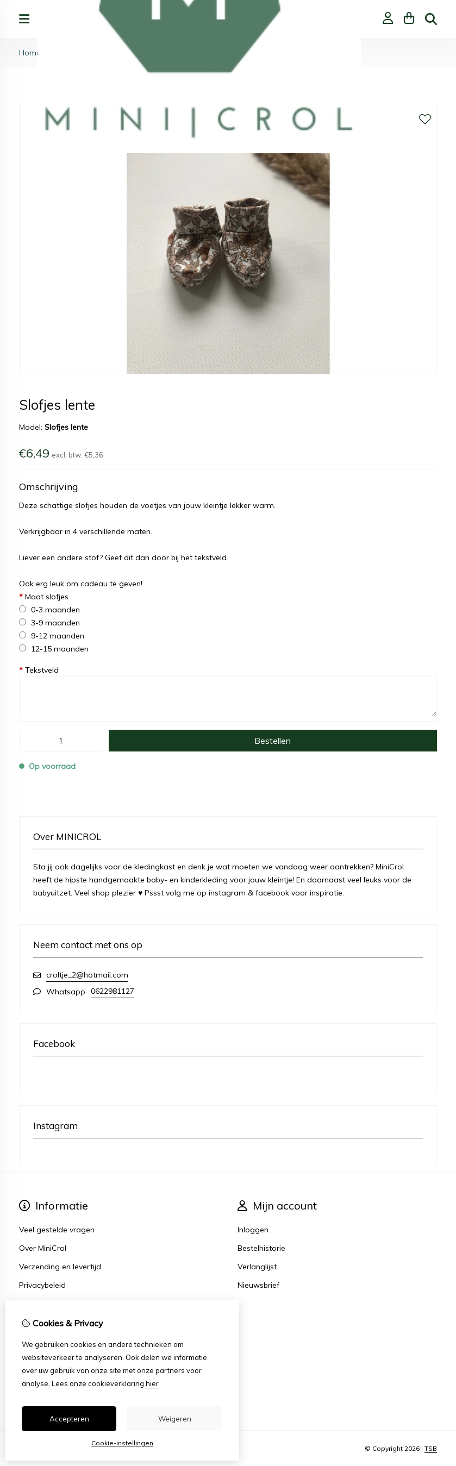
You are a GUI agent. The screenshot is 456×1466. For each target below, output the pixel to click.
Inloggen (253, 1230)
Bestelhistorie (261, 1248)
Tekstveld (39, 670)
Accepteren (69, 1418)
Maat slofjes (43, 597)
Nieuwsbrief (258, 1285)
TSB (430, 1448)
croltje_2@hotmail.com (87, 975)
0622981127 (112, 991)
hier (152, 1383)
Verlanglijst (257, 1266)
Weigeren (174, 1418)
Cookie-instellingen (122, 1443)
